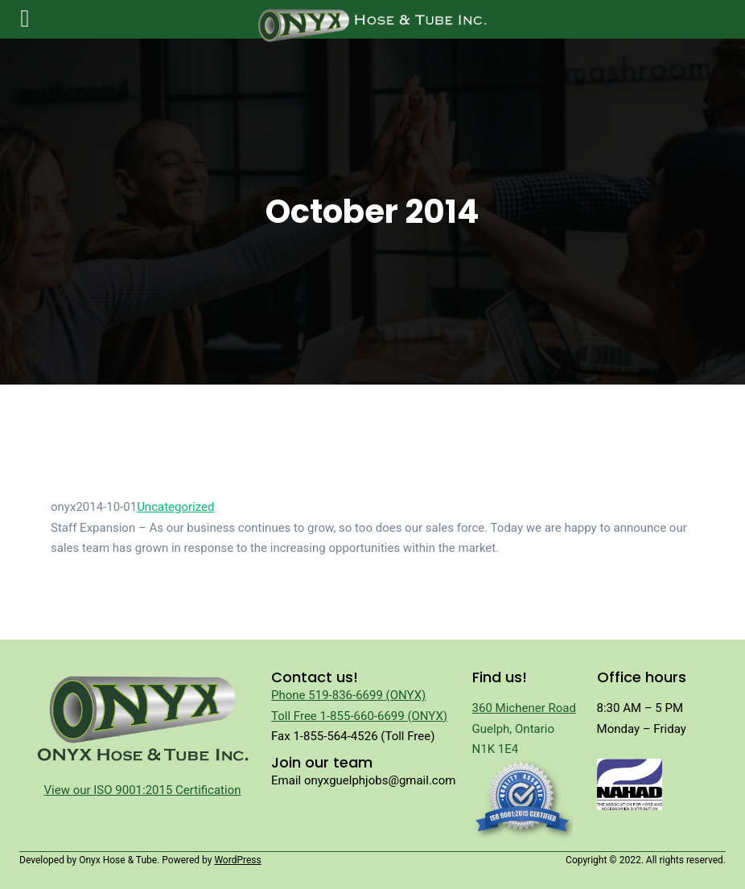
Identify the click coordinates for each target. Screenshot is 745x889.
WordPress (237, 860)
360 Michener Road (524, 708)
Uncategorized (175, 507)
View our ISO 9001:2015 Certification (142, 790)
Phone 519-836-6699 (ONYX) (348, 695)
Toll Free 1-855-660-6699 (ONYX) (359, 716)
